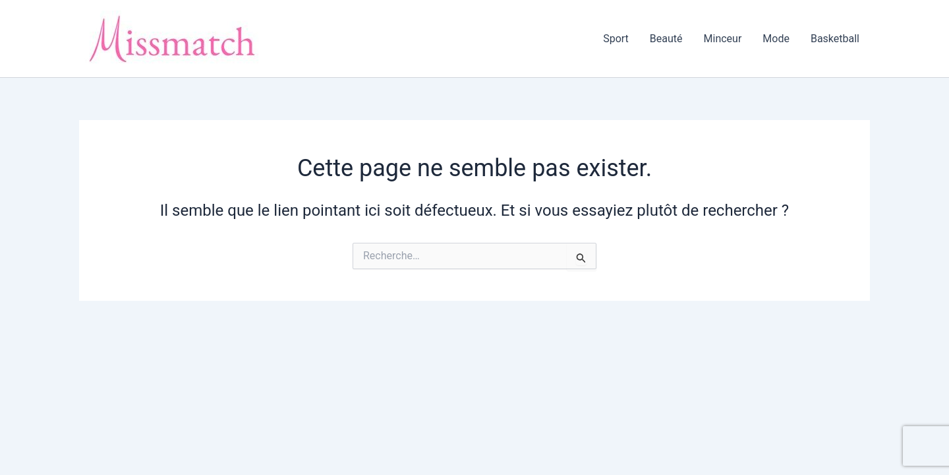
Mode (776, 38)
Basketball (835, 38)
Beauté (666, 38)
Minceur (723, 38)
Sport (616, 38)
